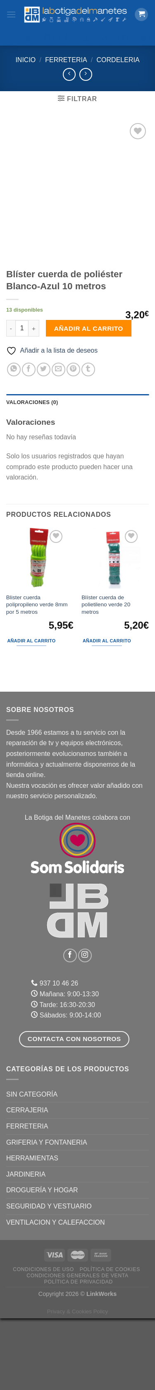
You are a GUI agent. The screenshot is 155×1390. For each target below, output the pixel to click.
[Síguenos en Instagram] (85, 1027)
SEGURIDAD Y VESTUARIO (49, 1277)
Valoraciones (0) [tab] (32, 474)
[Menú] (11, 14)
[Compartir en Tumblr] (88, 441)
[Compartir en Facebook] (29, 441)
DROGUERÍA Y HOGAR (42, 1262)
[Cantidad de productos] (22, 400)
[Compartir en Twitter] (43, 441)
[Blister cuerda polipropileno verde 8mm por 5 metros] (39, 630)
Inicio (25, 59)
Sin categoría (31, 1166)
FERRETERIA (66, 59)
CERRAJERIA (27, 1182)
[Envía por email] (58, 441)
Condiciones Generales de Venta (77, 1347)
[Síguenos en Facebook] (70, 1027)
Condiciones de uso (43, 1341)
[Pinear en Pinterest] (73, 441)
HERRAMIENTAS (32, 1229)
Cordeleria (118, 59)
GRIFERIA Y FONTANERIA (46, 1214)
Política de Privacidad (78, 1353)
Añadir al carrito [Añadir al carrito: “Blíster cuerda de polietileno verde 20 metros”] (107, 712)
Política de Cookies (110, 1341)
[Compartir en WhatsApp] (14, 441)
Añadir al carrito (88, 400)
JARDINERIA (25, 1246)
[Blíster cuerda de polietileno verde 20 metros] (115, 630)
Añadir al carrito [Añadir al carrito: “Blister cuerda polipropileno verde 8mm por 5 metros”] (31, 712)
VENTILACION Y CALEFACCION (55, 1294)
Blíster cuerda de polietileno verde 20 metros (105, 676)
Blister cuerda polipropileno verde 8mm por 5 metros (37, 676)
